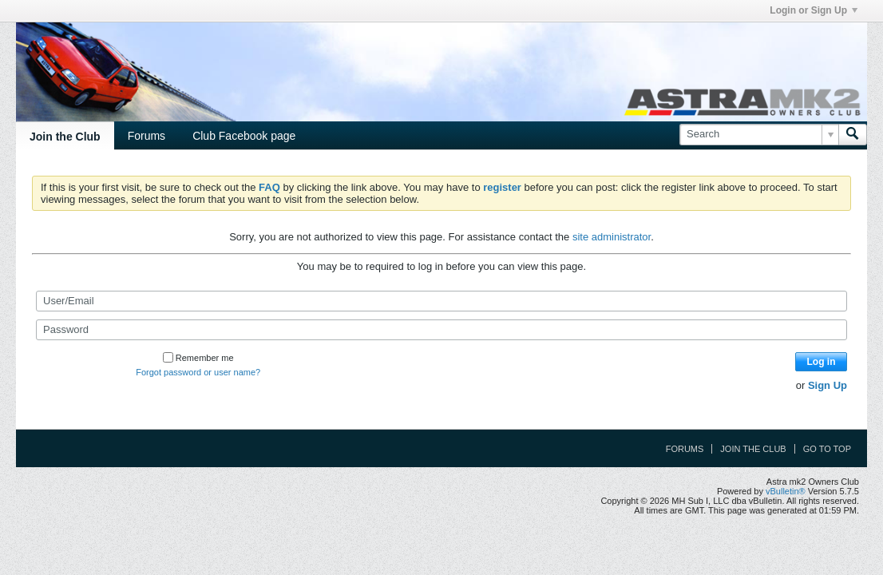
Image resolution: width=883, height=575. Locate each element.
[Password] (441, 329)
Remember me (198, 358)
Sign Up (827, 385)
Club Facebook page (243, 135)
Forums (146, 135)
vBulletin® (786, 491)
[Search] (758, 134)
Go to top (827, 449)
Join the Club (65, 136)
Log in (821, 361)
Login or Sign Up (813, 10)
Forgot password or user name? (198, 372)
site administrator (611, 237)
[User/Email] (441, 301)
